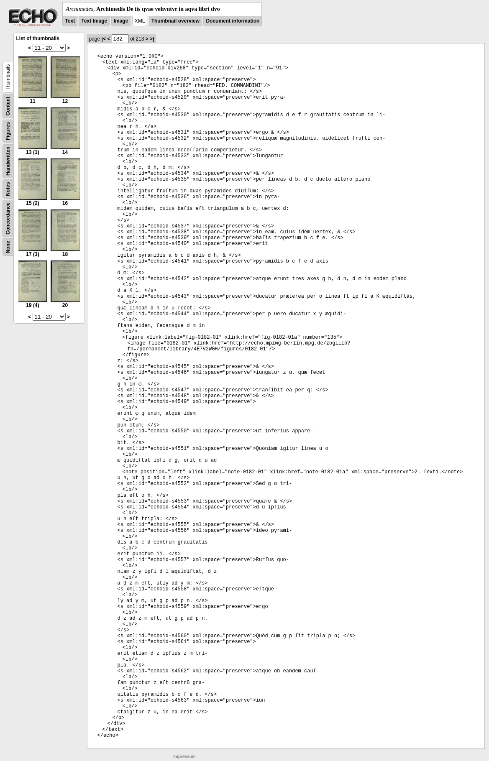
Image (121, 21)
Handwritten (8, 161)
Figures (8, 131)
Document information (232, 21)
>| (152, 39)
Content (8, 106)
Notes (8, 189)
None (8, 247)
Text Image (94, 21)
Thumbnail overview (175, 21)
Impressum (184, 756)
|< (104, 39)
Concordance (8, 218)
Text (70, 21)
